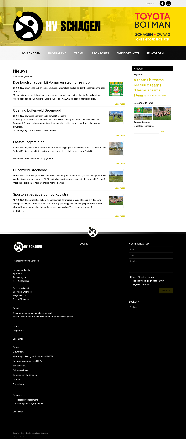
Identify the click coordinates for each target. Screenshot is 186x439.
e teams (153, 90)
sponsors (162, 95)
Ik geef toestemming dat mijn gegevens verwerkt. (148, 281)
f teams (140, 95)
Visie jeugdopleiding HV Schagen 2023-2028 (33, 356)
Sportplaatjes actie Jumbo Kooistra (40, 194)
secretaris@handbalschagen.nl (38, 313)
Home (16, 326)
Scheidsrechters (20, 370)
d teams (140, 90)
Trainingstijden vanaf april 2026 (27, 361)
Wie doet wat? (19, 366)
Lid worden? (18, 352)
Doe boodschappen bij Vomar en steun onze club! (52, 82)
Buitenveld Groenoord (30, 170)
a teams (141, 80)
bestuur (140, 85)
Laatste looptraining (28, 142)
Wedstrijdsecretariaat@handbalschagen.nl (53, 316)
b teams (156, 80)
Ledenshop (18, 339)
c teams (154, 85)
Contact (16, 379)
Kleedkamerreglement (27, 400)
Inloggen (16, 437)
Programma (18, 330)
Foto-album (18, 384)
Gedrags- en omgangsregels (30, 403)
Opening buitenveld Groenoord (37, 110)
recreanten (152, 95)
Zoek (161, 131)
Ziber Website (24, 437)
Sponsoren (18, 347)
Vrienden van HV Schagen (25, 375)
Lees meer (120, 104)
